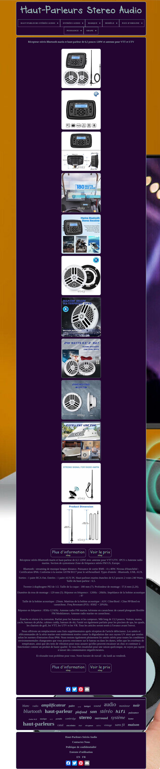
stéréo (106, 711)
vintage (108, 725)
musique (43, 719)
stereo (85, 717)
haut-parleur (58, 711)
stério (98, 725)
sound (97, 705)
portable (59, 719)
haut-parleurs (38, 724)
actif (79, 707)
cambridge (70, 718)
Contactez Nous (81, 742)
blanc (25, 705)
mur (80, 725)
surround (101, 718)
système (118, 717)
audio (110, 704)
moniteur (124, 705)
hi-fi (51, 719)
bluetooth (32, 711)
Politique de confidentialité (81, 747)
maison (133, 725)
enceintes (70, 725)
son (93, 711)
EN (78, 757)
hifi (120, 711)
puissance (134, 712)
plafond (81, 712)
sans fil (120, 725)
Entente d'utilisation (81, 752)
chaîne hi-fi (33, 719)
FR (84, 757)
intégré (87, 706)
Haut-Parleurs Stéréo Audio (81, 737)
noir (136, 705)
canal (60, 725)
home (131, 718)
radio (35, 705)
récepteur (89, 725)
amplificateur (53, 705)
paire (72, 705)
